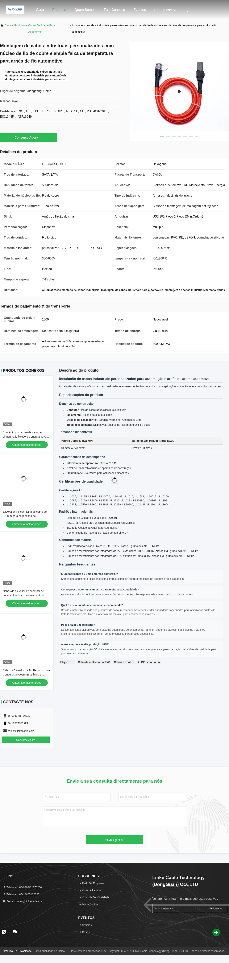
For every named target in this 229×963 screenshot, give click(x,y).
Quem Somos (84, 10)
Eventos (139, 10)
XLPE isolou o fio (149, 662)
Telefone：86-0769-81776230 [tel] (22, 887)
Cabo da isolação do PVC (94, 662)
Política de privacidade (18, 951)
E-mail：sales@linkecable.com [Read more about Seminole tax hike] (23, 901)
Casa (40, 10)
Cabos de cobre (124, 662)
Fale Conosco (114, 10)
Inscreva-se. (217, 908)
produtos (19, 25)
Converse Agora (29, 137)
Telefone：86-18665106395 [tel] (21, 894)
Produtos (59, 10)
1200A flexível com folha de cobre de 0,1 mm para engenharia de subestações (25, 516)
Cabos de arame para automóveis (41, 28)
